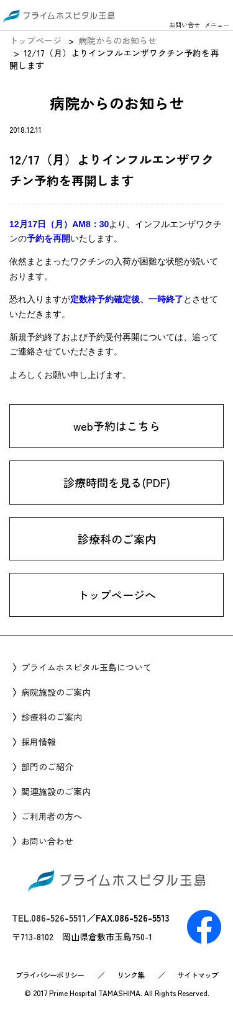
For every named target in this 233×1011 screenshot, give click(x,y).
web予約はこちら (116, 426)
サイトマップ (197, 974)
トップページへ (117, 595)
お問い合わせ (47, 841)
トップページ (35, 40)
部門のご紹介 (47, 766)
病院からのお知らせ (117, 40)
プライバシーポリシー (50, 974)
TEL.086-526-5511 (49, 917)
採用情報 (38, 741)
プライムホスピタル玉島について (86, 667)
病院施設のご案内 (56, 692)
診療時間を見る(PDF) (116, 483)
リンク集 (130, 974)
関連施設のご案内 (56, 791)
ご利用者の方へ (51, 816)
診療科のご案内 (117, 539)
